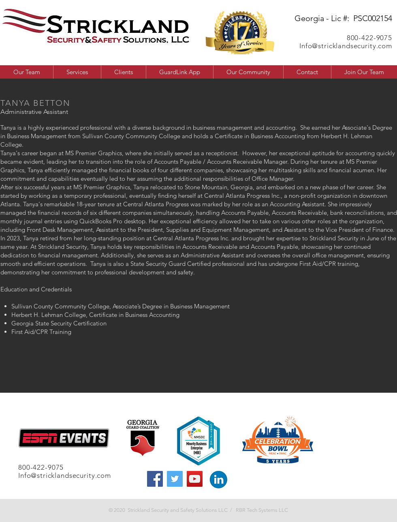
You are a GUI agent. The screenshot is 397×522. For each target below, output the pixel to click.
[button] (248, 72)
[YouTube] (195, 479)
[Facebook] (155, 479)
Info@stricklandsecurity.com (345, 46)
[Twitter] (175, 479)
